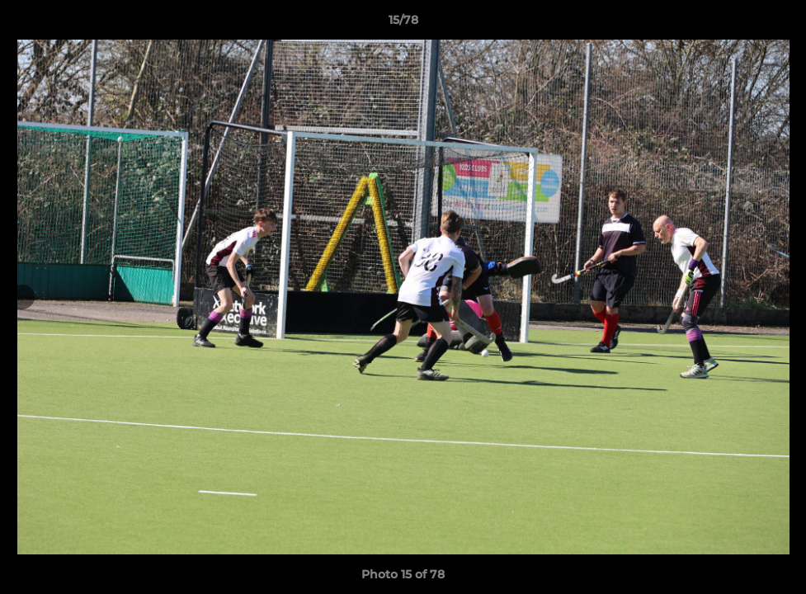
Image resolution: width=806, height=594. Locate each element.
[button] (776, 23)
